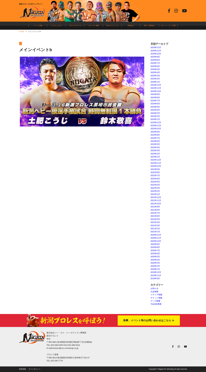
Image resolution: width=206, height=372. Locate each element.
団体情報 (22, 369)
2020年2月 (155, 266)
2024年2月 (155, 116)
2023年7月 (155, 138)
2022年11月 (156, 163)
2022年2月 (155, 191)
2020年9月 (155, 244)
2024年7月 (155, 100)
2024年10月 (156, 91)
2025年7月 (155, 63)
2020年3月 (155, 263)
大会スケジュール (112, 25)
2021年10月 (156, 203)
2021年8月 (155, 210)
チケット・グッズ (168, 25)
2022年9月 (155, 169)
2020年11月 (156, 238)
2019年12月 (156, 272)
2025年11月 (156, 50)
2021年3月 (155, 225)
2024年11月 (156, 88)
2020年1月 (155, 269)
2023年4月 (155, 147)
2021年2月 (155, 228)
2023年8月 (155, 135)
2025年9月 (155, 57)
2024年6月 (155, 103)
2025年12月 (156, 47)
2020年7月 (155, 250)
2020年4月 (155, 260)
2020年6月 (155, 253)
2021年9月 (155, 207)
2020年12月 (156, 235)
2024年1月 (155, 119)
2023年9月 (155, 132)
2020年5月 (155, 256)
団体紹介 (131, 25)
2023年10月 (156, 128)
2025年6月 (155, 66)
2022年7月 (155, 175)
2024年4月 (155, 110)
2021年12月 (156, 197)
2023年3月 (155, 150)
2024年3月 (155, 113)
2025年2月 (155, 79)
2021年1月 (155, 231)
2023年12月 (156, 122)
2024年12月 (156, 85)
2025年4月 (155, 72)
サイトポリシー (34, 369)
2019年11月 (156, 275)
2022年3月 (155, 188)
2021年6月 (155, 216)
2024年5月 (155, 107)
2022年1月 (155, 194)
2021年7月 (155, 213)
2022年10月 (156, 166)
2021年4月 (155, 222)
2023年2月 (155, 154)
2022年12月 (156, 160)
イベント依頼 (37, 25)
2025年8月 (155, 60)
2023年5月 (155, 144)
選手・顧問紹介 (149, 25)
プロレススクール (75, 25)
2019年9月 (155, 278)
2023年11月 (156, 125)
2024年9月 (155, 94)
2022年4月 (155, 185)
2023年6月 (155, 141)
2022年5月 (155, 182)
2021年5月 (155, 219)
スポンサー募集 (93, 25)
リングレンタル (56, 25)
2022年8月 (155, 172)
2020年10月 (156, 241)
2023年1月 (155, 157)
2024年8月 (155, 97)
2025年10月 (156, 54)
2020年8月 (155, 247)
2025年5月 (155, 69)
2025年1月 (155, 82)
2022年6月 (155, 178)
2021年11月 (156, 200)
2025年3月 (155, 75)
